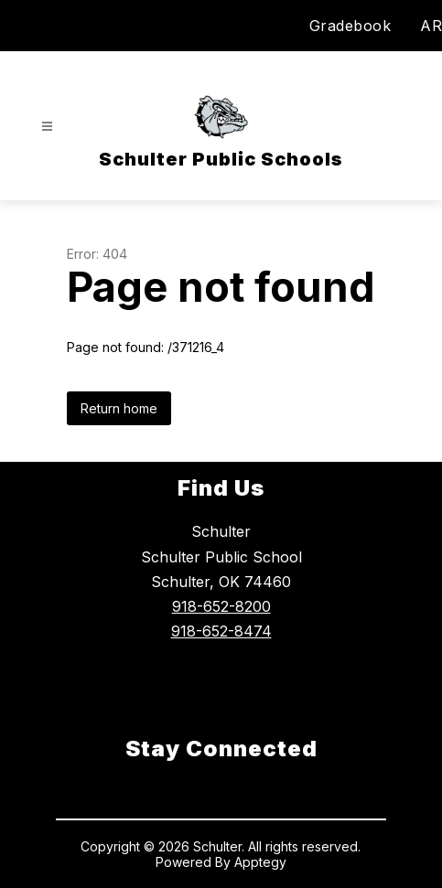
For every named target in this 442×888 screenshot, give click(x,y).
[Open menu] (47, 126)
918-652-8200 (221, 606)
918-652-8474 (221, 631)
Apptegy (260, 862)
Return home (119, 408)
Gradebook (350, 25)
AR (431, 25)
